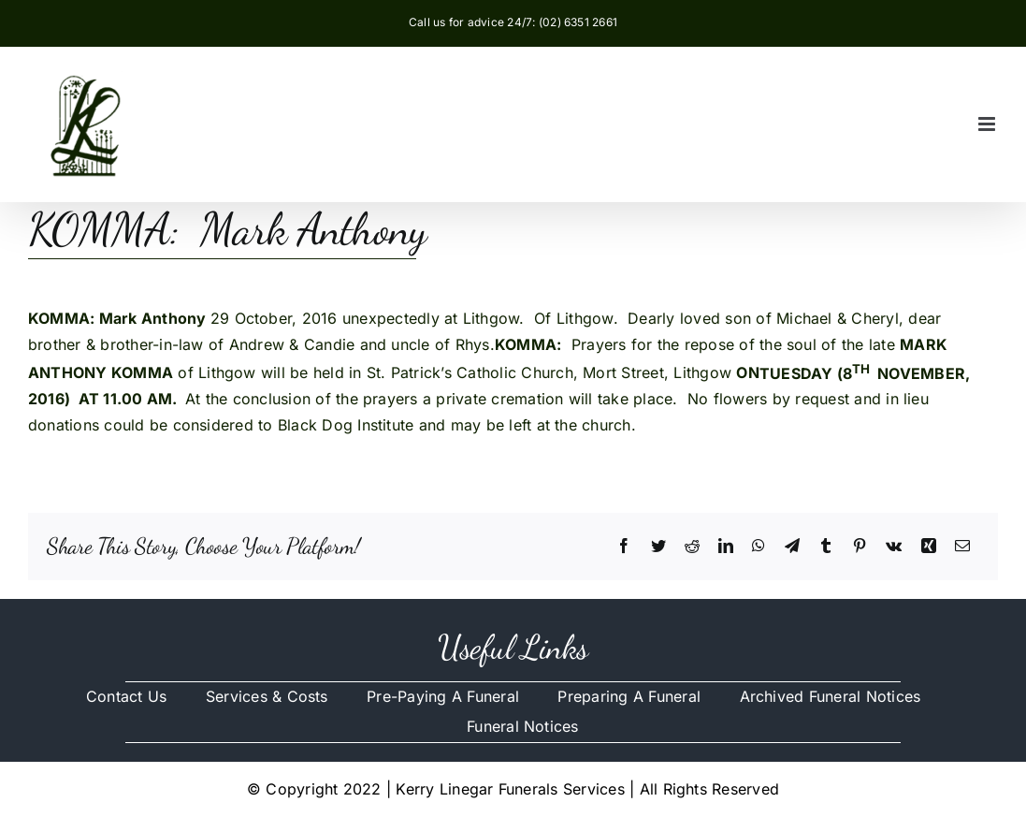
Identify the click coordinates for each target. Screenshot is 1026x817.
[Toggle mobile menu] (988, 124)
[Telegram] (792, 546)
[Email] (962, 546)
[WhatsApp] (758, 546)
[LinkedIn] (726, 546)
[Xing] (929, 546)
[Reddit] (692, 546)
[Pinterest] (859, 546)
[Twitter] (658, 546)
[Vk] (893, 546)
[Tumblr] (826, 546)
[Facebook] (624, 546)
